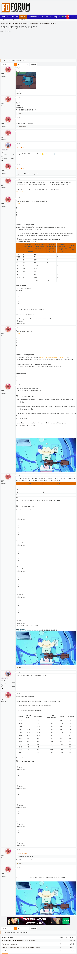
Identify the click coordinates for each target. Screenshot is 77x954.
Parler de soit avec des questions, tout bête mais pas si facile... (21, 947)
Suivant (33, 64)
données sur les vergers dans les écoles (52, 357)
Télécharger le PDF (22, 191)
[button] (8, 17)
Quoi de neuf (32, 17)
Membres (24, 20)
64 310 (13, 158)
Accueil (3, 17)
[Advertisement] (38, 46)
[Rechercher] (75, 17)
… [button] (24, 64)
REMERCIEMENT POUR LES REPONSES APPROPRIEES (18, 940)
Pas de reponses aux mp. (9, 944)
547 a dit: (19, 147)
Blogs (55, 17)
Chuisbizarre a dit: (22, 853)
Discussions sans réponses (10, 20)
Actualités (14, 17)
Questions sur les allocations (11, 951)
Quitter (18, 203)
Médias (46, 17)
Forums (23, 17)
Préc (4, 64)
